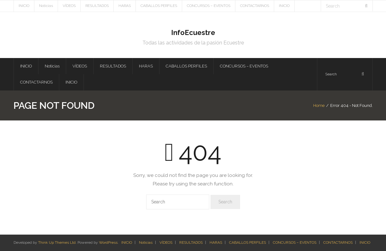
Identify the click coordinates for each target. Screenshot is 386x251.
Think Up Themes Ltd (57, 242)
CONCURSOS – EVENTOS (208, 5)
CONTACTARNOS (254, 5)
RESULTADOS (97, 5)
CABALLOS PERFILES (159, 5)
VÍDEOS (69, 5)
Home (319, 105)
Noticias (46, 5)
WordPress (108, 242)
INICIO (24, 5)
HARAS (124, 5)
